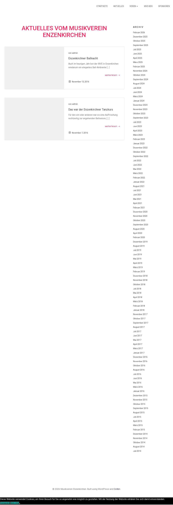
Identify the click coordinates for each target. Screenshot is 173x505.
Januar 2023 (138, 143)
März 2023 (137, 135)
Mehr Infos (14, 503)
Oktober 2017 (139, 319)
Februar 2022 (139, 178)
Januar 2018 (138, 310)
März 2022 (137, 173)
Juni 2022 (137, 165)
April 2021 (137, 203)
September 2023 (140, 118)
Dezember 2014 (140, 434)
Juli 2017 (137, 331)
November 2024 (140, 71)
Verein (134, 6)
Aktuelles (119, 6)
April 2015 (137, 421)
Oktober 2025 (139, 41)
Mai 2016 (137, 383)
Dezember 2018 (140, 276)
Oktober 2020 (139, 220)
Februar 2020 (139, 237)
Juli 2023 (137, 122)
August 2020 (138, 229)
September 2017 (140, 323)
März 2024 (137, 96)
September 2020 (140, 224)
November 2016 (140, 361)
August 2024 (138, 84)
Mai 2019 (137, 259)
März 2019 (137, 267)
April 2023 (137, 131)
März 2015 (137, 425)
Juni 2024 (137, 92)
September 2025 (140, 45)
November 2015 (140, 400)
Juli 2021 (137, 190)
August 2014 (138, 447)
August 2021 (138, 186)
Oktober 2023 (139, 113)
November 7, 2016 (78, 133)
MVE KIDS (149, 6)
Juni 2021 (137, 195)
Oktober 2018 (139, 284)
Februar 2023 (139, 139)
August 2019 (138, 246)
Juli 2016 (137, 374)
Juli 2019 (137, 250)
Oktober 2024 (139, 75)
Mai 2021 (137, 199)
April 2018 (137, 297)
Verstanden (5, 503)
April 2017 (137, 344)
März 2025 (137, 62)
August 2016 (138, 370)
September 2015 (140, 408)
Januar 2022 (138, 182)
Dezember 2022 (140, 148)
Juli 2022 (137, 160)
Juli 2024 (137, 88)
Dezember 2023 (140, 105)
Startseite (102, 6)
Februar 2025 (139, 66)
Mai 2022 (137, 169)
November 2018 (140, 280)
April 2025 (137, 58)
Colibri (117, 489)
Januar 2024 (138, 101)
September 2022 (140, 156)
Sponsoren (164, 6)
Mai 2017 (137, 340)
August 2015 (138, 412)
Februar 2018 (139, 306)
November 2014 (140, 438)
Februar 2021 (139, 207)
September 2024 (140, 79)
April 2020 (137, 233)
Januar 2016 (138, 391)
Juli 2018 (137, 289)
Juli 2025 (137, 49)
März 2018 (137, 301)
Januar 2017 (138, 353)
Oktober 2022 (139, 152)
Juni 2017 (137, 336)
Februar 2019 (139, 271)
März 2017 (137, 348)
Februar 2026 (139, 32)
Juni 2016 (137, 378)
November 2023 (140, 109)
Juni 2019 (137, 254)
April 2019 (137, 263)
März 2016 (137, 387)
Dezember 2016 (140, 357)
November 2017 (140, 314)
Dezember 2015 (140, 395)
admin (75, 53)
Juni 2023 (137, 126)
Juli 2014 (137, 451)
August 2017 (138, 327)
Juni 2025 (137, 54)
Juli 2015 (137, 417)
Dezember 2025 (140, 37)
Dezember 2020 (140, 212)
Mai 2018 (137, 293)
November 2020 (140, 216)
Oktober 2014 (139, 442)
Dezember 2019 (140, 242)
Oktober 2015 (139, 404)
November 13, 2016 (79, 82)
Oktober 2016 (139, 365)
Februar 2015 (139, 430)
